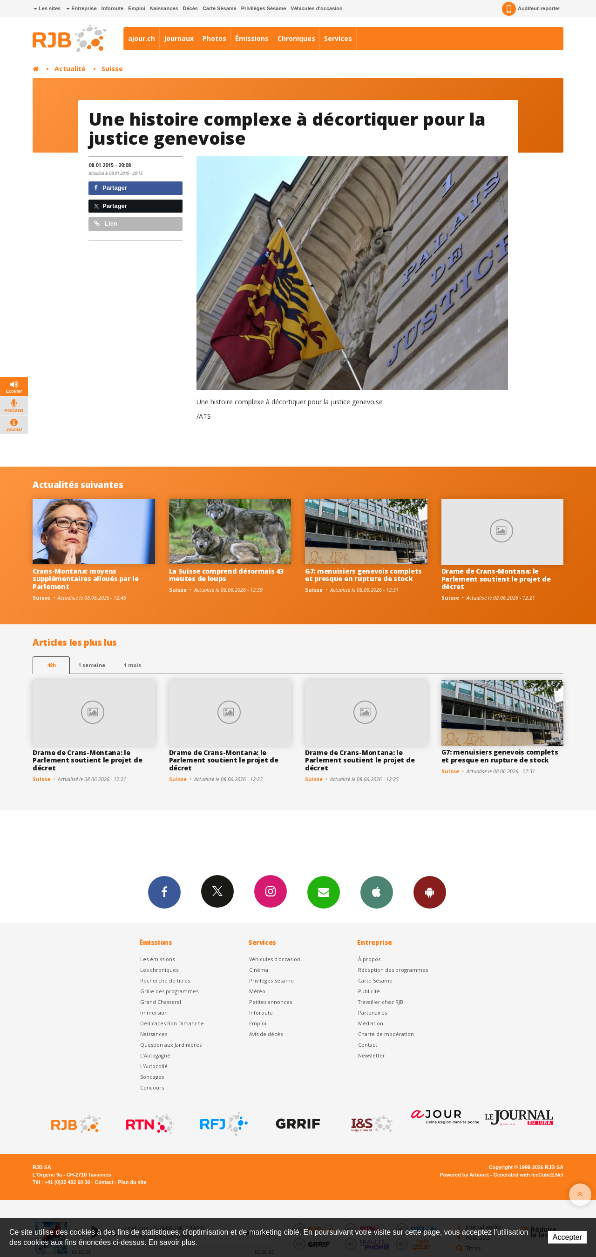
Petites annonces (270, 1002)
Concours (152, 1087)
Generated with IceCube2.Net (528, 1174)
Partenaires (372, 1013)
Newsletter (371, 1055)
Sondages (152, 1077)
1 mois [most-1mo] (132, 665)
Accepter (567, 1237)
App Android (429, 892)
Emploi (136, 8)
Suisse (112, 68)
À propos (369, 959)
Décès (190, 8)
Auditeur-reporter (531, 9)
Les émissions (157, 959)
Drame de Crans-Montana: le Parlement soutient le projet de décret (496, 579)
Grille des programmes (169, 991)
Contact (367, 1045)
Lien (105, 223)
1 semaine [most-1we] (91, 665)
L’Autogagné (155, 1055)
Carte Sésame (220, 8)
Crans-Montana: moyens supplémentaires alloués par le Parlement (86, 579)
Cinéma (258, 970)
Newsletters (323, 892)
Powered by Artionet (464, 1174)
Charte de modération (386, 1034)
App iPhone (376, 892)
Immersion (154, 1013)
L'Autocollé (154, 1066)
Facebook (164, 892)
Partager (110, 187)
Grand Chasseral (160, 1002)
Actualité (70, 68)
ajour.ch (141, 38)
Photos (214, 38)
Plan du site (132, 1182)
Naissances (164, 8)
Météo (257, 991)
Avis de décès (266, 1034)
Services (338, 38)
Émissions (252, 38)
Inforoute (113, 8)
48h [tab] (51, 665)
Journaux (179, 38)
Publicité (369, 991)
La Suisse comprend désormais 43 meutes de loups (226, 575)
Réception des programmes (393, 970)
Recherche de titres (165, 980)
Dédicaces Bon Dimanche (172, 1023)
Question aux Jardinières (171, 1045)
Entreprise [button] (81, 8)
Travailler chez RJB (380, 1002)
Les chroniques (159, 970)
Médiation (370, 1023)
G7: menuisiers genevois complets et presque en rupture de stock (363, 575)
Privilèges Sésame (263, 8)
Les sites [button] (47, 8)
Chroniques (296, 38)
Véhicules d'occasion (316, 8)
